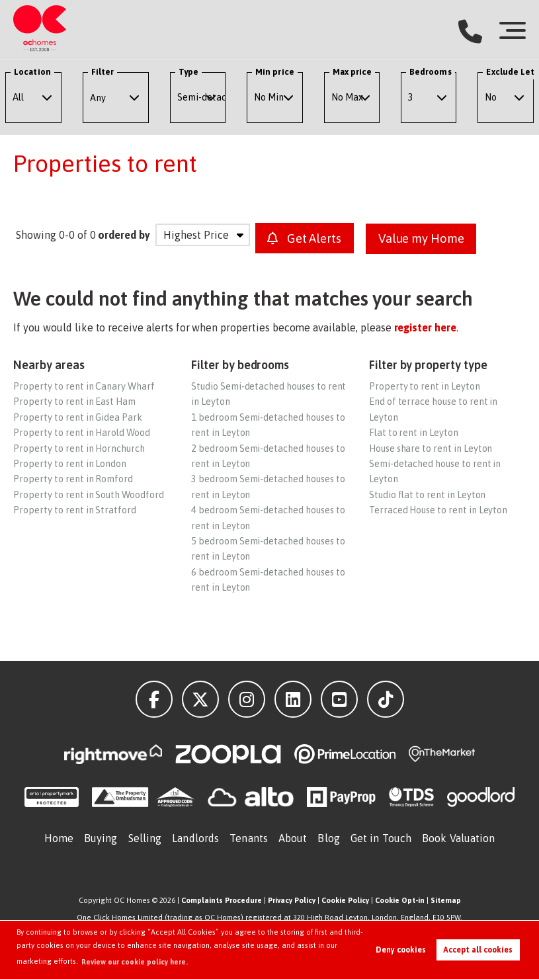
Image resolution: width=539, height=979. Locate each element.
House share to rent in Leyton (431, 448)
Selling (145, 837)
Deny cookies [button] (401, 950)
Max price (352, 72)
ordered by (124, 235)
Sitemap (446, 900)
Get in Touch (381, 837)
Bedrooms (430, 72)
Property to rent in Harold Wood (81, 432)
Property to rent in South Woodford (88, 494)
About (293, 837)
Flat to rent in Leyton (413, 432)
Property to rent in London (69, 463)
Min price (274, 72)
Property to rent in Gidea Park (77, 416)
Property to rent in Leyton (424, 385)
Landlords (195, 837)
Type (188, 72)
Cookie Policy (345, 900)
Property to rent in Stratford (74, 509)
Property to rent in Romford (73, 478)
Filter (102, 72)
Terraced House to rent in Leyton (438, 509)
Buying (101, 837)
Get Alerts (306, 238)
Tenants (248, 837)
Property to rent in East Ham (74, 401)
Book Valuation (458, 837)
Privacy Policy (291, 900)
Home (58, 837)
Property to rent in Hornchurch (79, 448)
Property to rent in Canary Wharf (83, 385)
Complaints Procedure (221, 900)
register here (425, 327)
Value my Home (428, 238)
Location (32, 72)
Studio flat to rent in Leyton (427, 494)
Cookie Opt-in (400, 900)
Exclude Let (510, 72)
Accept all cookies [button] (478, 950)
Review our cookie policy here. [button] (135, 962)
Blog (328, 837)
